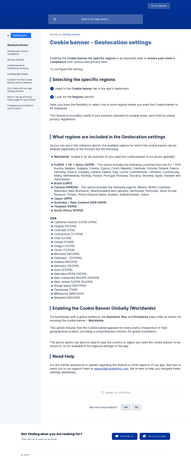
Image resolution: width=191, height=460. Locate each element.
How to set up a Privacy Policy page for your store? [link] (21, 98)
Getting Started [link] (15, 59)
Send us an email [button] (157, 436)
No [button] (136, 407)
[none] (159, 6)
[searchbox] (95, 19)
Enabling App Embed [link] (17, 74)
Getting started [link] (71, 34)
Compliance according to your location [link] (20, 107)
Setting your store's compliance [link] (17, 52)
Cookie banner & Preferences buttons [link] (18, 67)
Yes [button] (126, 407)
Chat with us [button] (126, 436)
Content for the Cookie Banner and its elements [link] (19, 81)
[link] (19, 35)
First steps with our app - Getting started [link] (20, 89)
